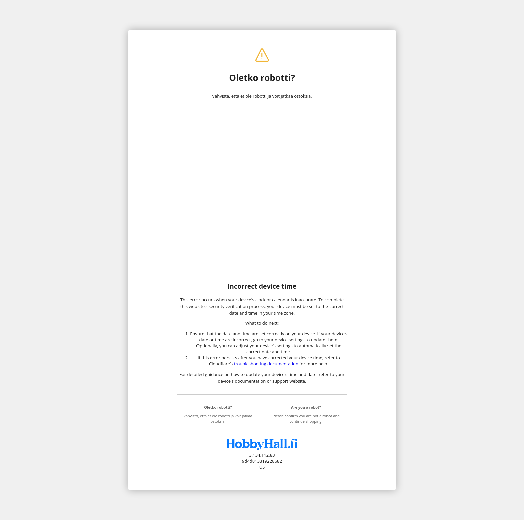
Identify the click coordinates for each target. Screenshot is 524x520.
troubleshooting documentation (266, 364)
